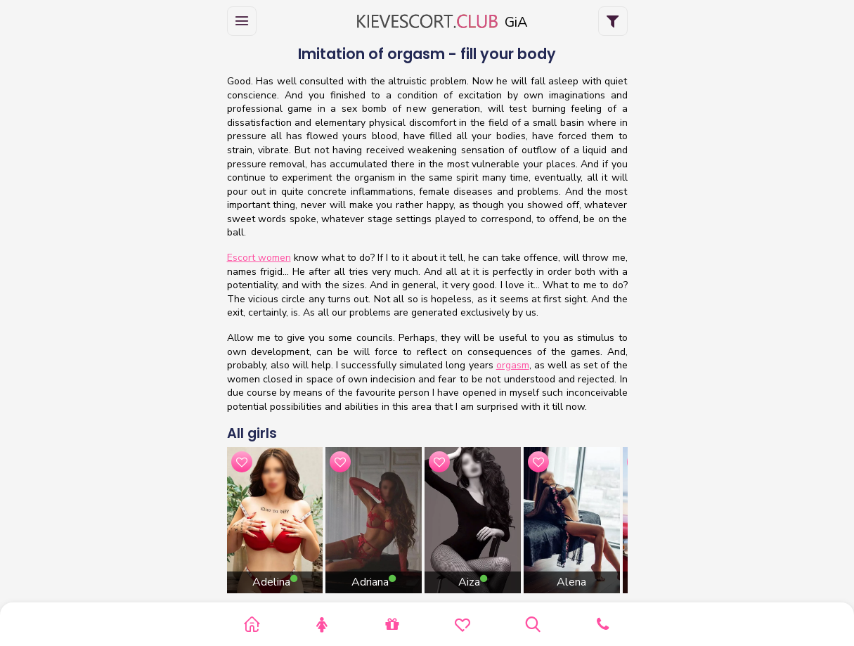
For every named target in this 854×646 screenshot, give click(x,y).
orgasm (512, 365)
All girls (252, 433)
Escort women (259, 257)
